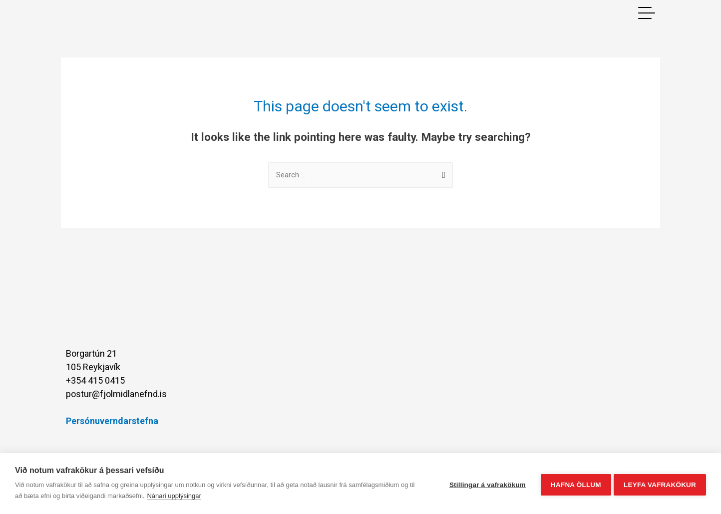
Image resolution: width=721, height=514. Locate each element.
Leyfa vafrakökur (660, 484)
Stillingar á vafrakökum (485, 484)
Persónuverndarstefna (112, 421)
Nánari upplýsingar (174, 496)
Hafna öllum (573, 484)
